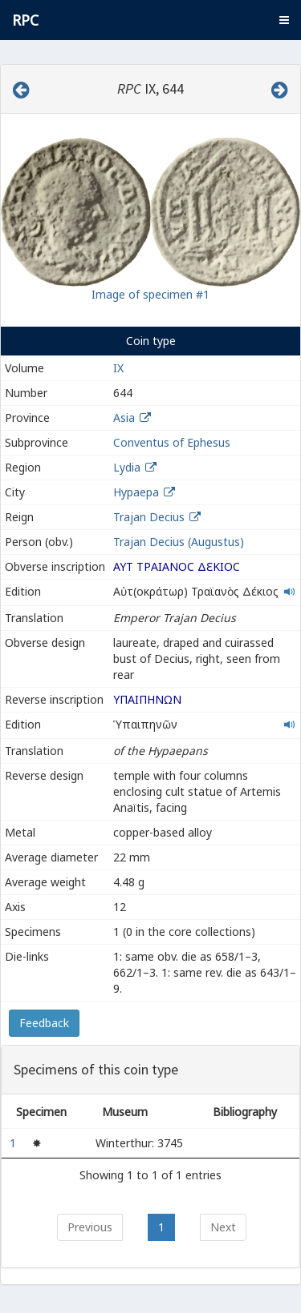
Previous (89, 1227)
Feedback (44, 1022)
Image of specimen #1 (150, 294)
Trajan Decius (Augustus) (178, 541)
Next (223, 1227)
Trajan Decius (149, 516)
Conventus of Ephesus (171, 442)
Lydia (126, 467)
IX (118, 367)
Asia (124, 417)
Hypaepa (136, 492)
